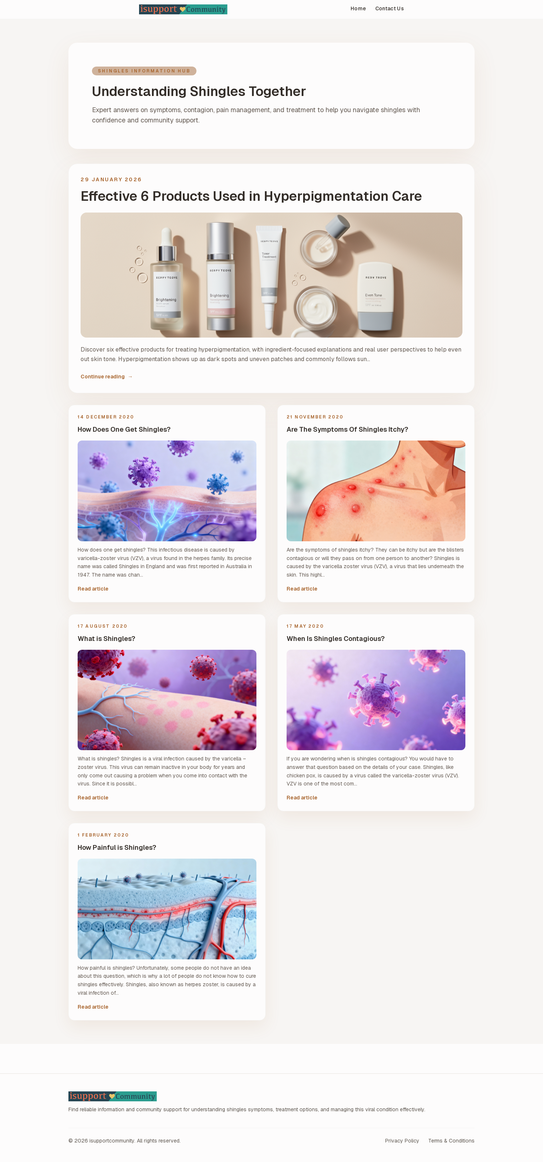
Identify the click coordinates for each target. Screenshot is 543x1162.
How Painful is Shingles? (117, 847)
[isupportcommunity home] (221, 9)
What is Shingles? (106, 638)
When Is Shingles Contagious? (336, 638)
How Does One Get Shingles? (124, 429)
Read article (93, 588)
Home (358, 8)
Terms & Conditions (451, 1140)
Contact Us (389, 8)
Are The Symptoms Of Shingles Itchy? (347, 429)
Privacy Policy (402, 1140)
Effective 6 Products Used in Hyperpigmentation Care (251, 196)
